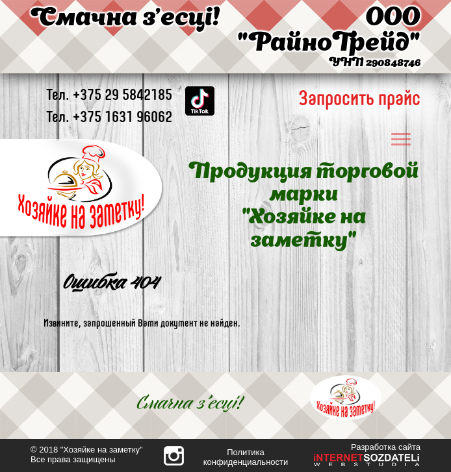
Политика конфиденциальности (246, 457)
